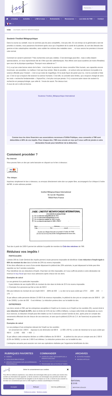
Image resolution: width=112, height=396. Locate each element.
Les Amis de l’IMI (87, 19)
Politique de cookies (30, 392)
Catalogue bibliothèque (15, 359)
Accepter (14, 387)
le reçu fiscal (19, 274)
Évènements (56, 19)
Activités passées (83, 357)
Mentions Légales (42, 392)
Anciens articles (83, 359)
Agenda (9, 357)
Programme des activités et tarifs (54, 364)
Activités (27, 19)
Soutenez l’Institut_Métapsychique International (56, 96)
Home (9, 30)
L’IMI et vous (41, 19)
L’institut (15, 19)
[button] (68, 369)
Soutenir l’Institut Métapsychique (54, 361)
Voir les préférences (58, 387)
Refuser (36, 387)
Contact (101, 19)
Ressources (70, 19)
